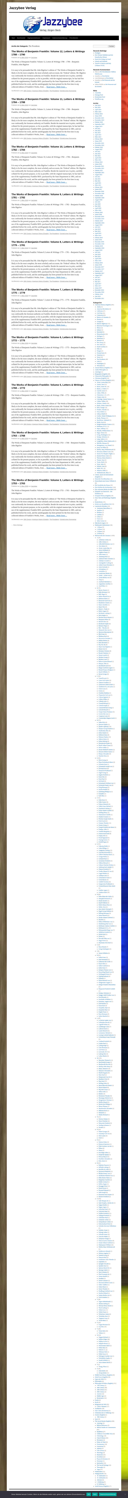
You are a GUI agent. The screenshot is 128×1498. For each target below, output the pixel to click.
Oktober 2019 (99, 221)
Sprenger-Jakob (103, 1270)
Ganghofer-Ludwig (104, 850)
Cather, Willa (100, 393)
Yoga (98, 1469)
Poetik (97, 1400)
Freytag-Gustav (103, 840)
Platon (100, 1150)
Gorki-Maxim (103, 880)
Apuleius (99, 510)
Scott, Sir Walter (101, 447)
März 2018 (98, 261)
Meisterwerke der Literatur (102, 535)
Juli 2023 (97, 128)
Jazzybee (34, 57)
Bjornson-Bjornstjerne (105, 632)
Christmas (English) (100, 378)
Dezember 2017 (99, 267)
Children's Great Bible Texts (105, 1434)
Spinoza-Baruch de (104, 1268)
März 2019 (98, 235)
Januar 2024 (98, 116)
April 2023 (98, 135)
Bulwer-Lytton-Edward (105, 661)
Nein (95, 1494)
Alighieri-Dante (103, 552)
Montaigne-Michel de (105, 1098)
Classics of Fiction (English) (103, 380)
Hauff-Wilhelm (103, 903)
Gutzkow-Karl (103, 892)
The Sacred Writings (102, 1465)
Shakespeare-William (105, 1245)
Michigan (99, 336)
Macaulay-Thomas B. (105, 1060)
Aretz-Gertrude (103, 567)
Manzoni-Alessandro (104, 1071)
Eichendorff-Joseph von (105, 766)
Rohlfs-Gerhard (103, 1182)
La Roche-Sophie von (105, 1020)
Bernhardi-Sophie (104, 624)
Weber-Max (102, 1348)
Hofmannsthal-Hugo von (106, 930)
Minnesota (100, 338)
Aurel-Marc (102, 586)
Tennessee (100, 355)
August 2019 (98, 225)
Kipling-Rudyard (103, 976)
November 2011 (99, 298)
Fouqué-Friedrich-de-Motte (106, 827)
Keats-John (102, 964)
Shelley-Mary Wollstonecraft (107, 1247)
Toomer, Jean (100, 460)
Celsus (99, 517)
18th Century (27, 91)
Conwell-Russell (103, 710)
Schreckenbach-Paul (104, 1224)
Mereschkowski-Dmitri (105, 1085)
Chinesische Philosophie (102, 376)
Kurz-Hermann (103, 1014)
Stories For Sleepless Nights (105, 454)
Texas (98, 357)
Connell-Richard (103, 703)
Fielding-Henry (103, 812)
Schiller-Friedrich (104, 1213)
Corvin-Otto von (103, 714)
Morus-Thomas (103, 1106)
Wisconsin (100, 365)
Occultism (100, 1457)
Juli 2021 (97, 177)
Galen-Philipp (103, 848)
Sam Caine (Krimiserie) (101, 1410)
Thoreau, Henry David (103, 458)
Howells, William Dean (103, 430)
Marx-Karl (102, 1075)
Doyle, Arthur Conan (103, 405)
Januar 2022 (98, 164)
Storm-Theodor (103, 1289)
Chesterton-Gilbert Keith (106, 684)
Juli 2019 (97, 227)
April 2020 (98, 208)
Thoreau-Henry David (105, 1306)
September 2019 (99, 223)
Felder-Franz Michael (105, 806)
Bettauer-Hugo (103, 626)
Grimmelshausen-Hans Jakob (107, 886)
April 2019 (98, 233)
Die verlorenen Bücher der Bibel (104, 489)
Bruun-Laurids (103, 655)
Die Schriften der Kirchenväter (103, 487)
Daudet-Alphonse (104, 726)
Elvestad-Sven (103, 768)
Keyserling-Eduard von (105, 972)
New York (100, 344)
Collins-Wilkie (103, 699)
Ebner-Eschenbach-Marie (106, 762)
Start (13, 38)
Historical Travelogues (103, 326)
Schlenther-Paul (103, 1217)
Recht (96, 1402)
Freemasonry (100, 1444)
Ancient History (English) (102, 368)
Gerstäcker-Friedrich (104, 861)
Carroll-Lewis (103, 678)
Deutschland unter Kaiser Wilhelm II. (105, 481)
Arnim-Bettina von (104, 577)
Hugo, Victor (100, 433)
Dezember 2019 (99, 216)
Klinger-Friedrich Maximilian (107, 984)
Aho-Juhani (102, 546)
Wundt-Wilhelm (103, 1360)
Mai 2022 (97, 156)
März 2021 (98, 185)
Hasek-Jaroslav (103, 901)
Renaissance (100, 1398)
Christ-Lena (102, 689)
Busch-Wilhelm (103, 672)
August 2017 (98, 275)
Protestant (99, 1461)
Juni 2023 (98, 130)
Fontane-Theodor (103, 823)
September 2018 (99, 248)
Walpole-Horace (103, 1343)
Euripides (101, 794)
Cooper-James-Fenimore (105, 712)
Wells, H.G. (100, 468)
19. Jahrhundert (101, 1478)
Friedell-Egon (103, 842)
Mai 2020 (97, 206)
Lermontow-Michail (104, 1033)
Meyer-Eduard (103, 1087)
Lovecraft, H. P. (103, 1052)
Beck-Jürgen (102, 615)
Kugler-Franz (102, 1012)
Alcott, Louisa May (102, 382)
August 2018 (98, 250)
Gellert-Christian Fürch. (105, 854)
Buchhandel (21, 38)
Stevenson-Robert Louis (105, 1282)
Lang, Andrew (101, 439)
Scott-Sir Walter (103, 1236)
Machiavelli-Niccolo (104, 1064)
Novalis (101, 1127)
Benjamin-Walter (103, 619)
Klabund (101, 978)
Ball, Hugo (102, 594)
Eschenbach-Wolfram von (106, 783)
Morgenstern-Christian (105, 1100)
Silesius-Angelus (103, 1253)
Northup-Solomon (104, 1125)
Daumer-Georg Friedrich (106, 728)
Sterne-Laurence (103, 1280)
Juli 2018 (97, 252)
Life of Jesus (100, 1450)
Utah (98, 361)
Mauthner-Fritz (103, 1079)
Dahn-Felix (102, 722)
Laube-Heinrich (103, 1031)
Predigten (97, 53)
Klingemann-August (104, 982)
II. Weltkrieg (100, 1484)
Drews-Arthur (103, 747)
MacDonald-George (104, 1062)
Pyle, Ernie (102, 1161)
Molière (101, 1094)
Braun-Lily (102, 649)
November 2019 (99, 219)
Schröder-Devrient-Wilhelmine (107, 1226)
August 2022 (98, 149)
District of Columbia (102, 317)
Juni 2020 (98, 204)
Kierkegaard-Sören (104, 974)
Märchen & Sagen (100, 523)
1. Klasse (99, 527)
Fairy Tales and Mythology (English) (105, 498)
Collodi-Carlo (103, 701)
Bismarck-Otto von (104, 630)
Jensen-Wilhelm (103, 953)
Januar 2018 (98, 265)
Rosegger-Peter (103, 1186)
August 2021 (98, 174)
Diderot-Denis (103, 739)
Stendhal (101, 1278)
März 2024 (98, 112)
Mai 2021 (97, 181)
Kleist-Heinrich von (104, 980)
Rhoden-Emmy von (104, 1173)
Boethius (99, 512)
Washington (100, 363)
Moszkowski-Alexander (105, 1108)
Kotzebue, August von (105, 1001)
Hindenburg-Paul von (105, 924)
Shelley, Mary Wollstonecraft (105, 449)
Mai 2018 (97, 256)
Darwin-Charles (103, 724)
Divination (100, 1440)
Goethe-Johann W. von (105, 871)
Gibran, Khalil (101, 414)
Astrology (99, 1423)
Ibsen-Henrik (102, 947)
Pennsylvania (100, 353)
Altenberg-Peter (103, 556)
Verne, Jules (100, 464)
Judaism (99, 1448)
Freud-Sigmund (103, 838)
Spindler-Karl (102, 1266)
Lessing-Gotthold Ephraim (106, 1035)
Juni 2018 (98, 254)
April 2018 (98, 258)
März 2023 (98, 137)
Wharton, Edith (101, 470)
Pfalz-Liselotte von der (105, 1146)
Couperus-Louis (103, 716)
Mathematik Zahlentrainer (102, 525)
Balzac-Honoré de (104, 596)
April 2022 (98, 158)
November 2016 (99, 292)
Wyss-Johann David (104, 1362)
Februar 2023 (99, 139)
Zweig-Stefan (102, 1373)
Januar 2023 (98, 141)
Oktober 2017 (99, 271)
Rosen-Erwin (102, 1188)
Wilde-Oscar (102, 1354)
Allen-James (102, 554)
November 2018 (99, 244)
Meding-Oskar (103, 1083)
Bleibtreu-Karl (103, 636)
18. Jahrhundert (101, 1476)
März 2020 (98, 210)
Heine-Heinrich (103, 915)
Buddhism (100, 1431)
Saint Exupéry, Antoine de (106, 1203)
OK (89, 1494)
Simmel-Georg (103, 1255)
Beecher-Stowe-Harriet (105, 617)
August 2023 (98, 126)
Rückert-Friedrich (104, 1196)
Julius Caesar (100, 521)
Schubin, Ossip (103, 1230)
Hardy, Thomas (101, 418)
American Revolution (103, 309)
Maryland (99, 332)
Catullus (99, 514)
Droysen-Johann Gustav (105, 752)
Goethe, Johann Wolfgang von (105, 416)
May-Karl (101, 1081)
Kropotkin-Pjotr (103, 1010)
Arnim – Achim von (104, 575)
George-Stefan (103, 856)
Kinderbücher (99, 502)
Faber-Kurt (102, 800)
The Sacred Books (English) (103, 1421)
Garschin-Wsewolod (104, 852)
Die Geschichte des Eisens (102, 485)
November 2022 (99, 145)
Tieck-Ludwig (103, 1308)
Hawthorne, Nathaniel (103, 420)
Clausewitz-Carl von (104, 695)
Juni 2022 (98, 153)
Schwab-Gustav (103, 1234)
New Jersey (100, 342)
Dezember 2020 (99, 191)
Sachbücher (98, 1408)
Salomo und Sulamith (101, 61)
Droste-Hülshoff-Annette (106, 749)
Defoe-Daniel (102, 733)
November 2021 (99, 168)
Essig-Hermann (103, 787)
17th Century (100, 1385)
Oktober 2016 (99, 294)
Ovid (100, 1138)
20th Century (100, 1392)
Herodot (101, 919)
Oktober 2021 (99, 170)
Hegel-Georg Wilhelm (105, 911)
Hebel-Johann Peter (104, 905)
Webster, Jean (101, 466)
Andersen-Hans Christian (106, 558)
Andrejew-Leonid (104, 561)
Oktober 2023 (99, 122)
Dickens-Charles (103, 737)
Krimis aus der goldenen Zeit (103, 504)
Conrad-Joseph (103, 705)
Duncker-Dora (103, 756)
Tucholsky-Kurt (103, 1316)
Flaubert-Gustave (103, 817)
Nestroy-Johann (103, 1119)
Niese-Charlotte (103, 1121)
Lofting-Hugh (103, 1045)
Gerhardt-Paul (103, 859)
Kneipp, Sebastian (102, 437)
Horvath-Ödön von (104, 938)
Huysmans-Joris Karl (105, 943)
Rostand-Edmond (103, 1190)
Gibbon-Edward (103, 863)
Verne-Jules (102, 1331)
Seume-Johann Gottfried (105, 1243)
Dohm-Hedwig (103, 741)
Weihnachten (98, 1471)
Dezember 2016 (99, 290)
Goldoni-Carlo (103, 875)
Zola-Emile (102, 1371)
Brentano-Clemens (104, 651)
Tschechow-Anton (104, 1314)
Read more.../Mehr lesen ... (57, 87)
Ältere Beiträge (17, 525)
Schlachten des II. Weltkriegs (103, 1413)
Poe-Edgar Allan (103, 1152)
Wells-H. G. (102, 1350)
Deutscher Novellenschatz (102, 479)
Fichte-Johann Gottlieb (105, 810)
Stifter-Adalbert (103, 1285)
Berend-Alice (102, 621)
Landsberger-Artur (104, 1026)
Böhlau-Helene (103, 640)
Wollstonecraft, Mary (103, 472)
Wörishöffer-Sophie (104, 1358)
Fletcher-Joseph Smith (105, 819)
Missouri (99, 340)
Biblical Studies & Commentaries (106, 1427)
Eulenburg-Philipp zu (105, 791)
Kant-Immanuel (103, 959)
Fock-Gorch (102, 821)
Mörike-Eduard (103, 1102)
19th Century (100, 1390)
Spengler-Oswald (103, 1264)
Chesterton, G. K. (102, 395)
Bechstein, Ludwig (104, 613)
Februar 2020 (99, 212)
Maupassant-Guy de (104, 1077)
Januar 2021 (98, 189)
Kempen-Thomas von (105, 970)
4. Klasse (99, 533)
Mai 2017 (97, 281)
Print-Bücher (73, 38)
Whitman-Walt (103, 1352)
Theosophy (100, 1467)
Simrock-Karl (102, 1257)
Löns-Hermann (103, 1047)
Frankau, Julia (103, 829)
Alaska (99, 307)
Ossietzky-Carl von (104, 1133)
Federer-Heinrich (103, 804)
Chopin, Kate (100, 397)
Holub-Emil (102, 934)
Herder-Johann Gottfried (105, 917)
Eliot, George (100, 407)
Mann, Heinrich (103, 1068)
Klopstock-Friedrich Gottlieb (107, 989)
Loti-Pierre (102, 1050)
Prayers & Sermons (102, 1459)
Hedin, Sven (100, 422)
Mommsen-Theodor (104, 1096)
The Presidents (54, 91)
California (100, 311)
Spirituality (100, 1463)
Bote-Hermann (103, 642)
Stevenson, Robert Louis (104, 451)
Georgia (99, 321)
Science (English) (100, 1415)
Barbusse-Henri (103, 598)
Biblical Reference (102, 1425)
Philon (100, 1148)
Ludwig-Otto (102, 1054)
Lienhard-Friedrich (104, 1041)
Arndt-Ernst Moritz (104, 573)
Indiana (99, 330)
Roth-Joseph (102, 1192)
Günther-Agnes (103, 890)
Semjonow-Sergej (104, 1238)
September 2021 (99, 172)
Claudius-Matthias (104, 693)
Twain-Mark (102, 1320)
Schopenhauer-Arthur (105, 1222)
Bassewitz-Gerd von (104, 600)
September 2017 (99, 273)
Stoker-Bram (102, 1287)
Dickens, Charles (101, 403)
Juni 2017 (98, 279)
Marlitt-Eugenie (103, 1073)
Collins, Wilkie (101, 401)
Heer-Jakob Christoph (105, 909)
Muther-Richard (103, 1115)
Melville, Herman (102, 443)
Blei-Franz (102, 634)
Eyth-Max (101, 796)
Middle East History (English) (103, 1375)
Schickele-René (103, 1211)
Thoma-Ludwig (103, 1303)
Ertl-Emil (101, 781)
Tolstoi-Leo (102, 1310)
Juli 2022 (97, 151)
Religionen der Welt (100, 1404)
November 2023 (99, 120)
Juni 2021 (98, 179)
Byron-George (103, 674)
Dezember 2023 (99, 118)
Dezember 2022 (99, 143)
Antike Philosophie (100, 370)
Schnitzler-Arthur (103, 1220)
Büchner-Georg (103, 657)
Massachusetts (101, 334)
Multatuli (101, 1113)
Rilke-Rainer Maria (104, 1178)
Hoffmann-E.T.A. (104, 928)
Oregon (99, 351)
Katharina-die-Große (104, 961)
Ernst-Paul (102, 779)
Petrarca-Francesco (104, 1144)
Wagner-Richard (103, 1337)
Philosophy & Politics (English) (104, 1383)
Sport (96, 1419)
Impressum (46, 38)
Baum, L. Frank (101, 389)
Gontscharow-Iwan (104, 877)
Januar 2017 (98, 288)
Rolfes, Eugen (103, 1184)
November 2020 (99, 193)
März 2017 (98, 286)
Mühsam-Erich (103, 1110)
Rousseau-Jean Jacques (105, 1194)
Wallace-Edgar (103, 1339)
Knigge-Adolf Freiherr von (106, 995)
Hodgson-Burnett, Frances (104, 424)
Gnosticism (100, 1446)
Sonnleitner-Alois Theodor (106, 1259)
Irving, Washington (102, 435)
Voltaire (101, 1333)
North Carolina (101, 347)
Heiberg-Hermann (104, 913)
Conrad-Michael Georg (105, 707)
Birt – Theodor (103, 628)
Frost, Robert (100, 412)
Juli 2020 (97, 202)
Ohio (98, 349)
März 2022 (98, 160)
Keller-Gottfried (103, 966)
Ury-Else (101, 1327)
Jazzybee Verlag (22, 8)
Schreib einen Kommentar (68, 91)
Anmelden (98, 93)
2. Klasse (99, 529)
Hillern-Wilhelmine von (105, 922)
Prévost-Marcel (103, 1157)
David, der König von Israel (103, 59)
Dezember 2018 (99, 242)
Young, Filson (103, 1366)
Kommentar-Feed (100, 97)
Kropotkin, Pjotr (103, 1008)
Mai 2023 (97, 132)
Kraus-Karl (102, 1005)
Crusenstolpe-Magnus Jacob (107, 718)
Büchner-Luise (103, 659)
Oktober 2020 (99, 195)
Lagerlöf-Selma (103, 1024)
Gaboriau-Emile (103, 846)
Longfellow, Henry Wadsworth (105, 441)
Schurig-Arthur (103, 1232)
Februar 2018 (99, 263)
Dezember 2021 (99, 166)
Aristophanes (102, 569)
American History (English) (40, 91)
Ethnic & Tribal (101, 1442)
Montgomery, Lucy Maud (104, 445)
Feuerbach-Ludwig (104, 808)
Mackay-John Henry (104, 1066)
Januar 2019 (98, 240)
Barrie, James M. (101, 386)
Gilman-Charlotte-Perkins (106, 865)
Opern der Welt (99, 1379)
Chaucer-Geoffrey (104, 682)
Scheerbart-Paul (103, 1209)
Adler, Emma (102, 542)
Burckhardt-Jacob (104, 666)
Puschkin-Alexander (104, 1159)
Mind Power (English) (101, 1377)
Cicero (99, 519)
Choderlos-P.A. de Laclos (106, 687)
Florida (99, 319)
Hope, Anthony (101, 428)
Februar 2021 (99, 187)
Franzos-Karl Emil (104, 833)
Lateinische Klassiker (101, 506)
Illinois (99, 328)
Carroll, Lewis (101, 391)
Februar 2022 (99, 162)
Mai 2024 (97, 107)
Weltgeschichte (99, 1473)
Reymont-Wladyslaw (105, 1171)
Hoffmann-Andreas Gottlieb (106, 926)
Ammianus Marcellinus (103, 508)
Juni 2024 (98, 105)
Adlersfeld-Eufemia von (105, 544)
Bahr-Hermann (103, 592)
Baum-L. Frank (103, 609)
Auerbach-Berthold (104, 582)
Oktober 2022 (99, 147)
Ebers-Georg (102, 760)
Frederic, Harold (101, 409)
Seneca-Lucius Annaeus (105, 1241)
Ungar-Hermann (103, 1324)
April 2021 (98, 183)
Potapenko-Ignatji (104, 1154)
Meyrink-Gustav (103, 1089)
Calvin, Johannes (101, 1406)
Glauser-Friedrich (104, 869)
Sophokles (102, 1261)
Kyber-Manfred (103, 1016)
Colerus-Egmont (103, 697)
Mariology (100, 1452)
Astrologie (98, 372)
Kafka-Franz (102, 957)
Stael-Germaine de (104, 1274)
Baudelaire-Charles (104, 603)
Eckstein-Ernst (103, 764)
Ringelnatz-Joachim (104, 1180)
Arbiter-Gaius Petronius (105, 565)
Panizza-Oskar (103, 1142)
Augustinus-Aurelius (104, 584)
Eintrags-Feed (99, 95)
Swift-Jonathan (103, 1297)
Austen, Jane (100, 384)
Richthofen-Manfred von (106, 1175)
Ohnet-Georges (103, 1131)
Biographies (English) (101, 374)
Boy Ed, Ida (102, 645)
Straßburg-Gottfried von (105, 1291)
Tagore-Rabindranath (105, 1301)
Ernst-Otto (102, 777)
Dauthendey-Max (103, 731)
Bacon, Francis (103, 590)
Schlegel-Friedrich (104, 1215)
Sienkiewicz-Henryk (104, 1251)
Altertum (99, 1480)
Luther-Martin (103, 1056)
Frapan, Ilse (102, 835)
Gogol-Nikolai (103, 873)
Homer (101, 936)
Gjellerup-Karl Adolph (105, 867)
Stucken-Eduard (103, 1293)
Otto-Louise (102, 1136)
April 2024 (98, 109)
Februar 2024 (99, 114)
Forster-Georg (103, 825)
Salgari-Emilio (103, 1205)
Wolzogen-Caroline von (105, 1356)
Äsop (100, 579)
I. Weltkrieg (100, 1482)
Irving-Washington (104, 949)
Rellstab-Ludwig (103, 1167)
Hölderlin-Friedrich (104, 932)
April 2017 (98, 284)
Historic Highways (102, 323)
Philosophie (98, 1381)
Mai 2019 (97, 231)
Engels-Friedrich (103, 775)
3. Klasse (99, 531)
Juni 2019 (98, 229)
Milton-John (102, 1092)
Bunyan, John (102, 663)
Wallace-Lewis (103, 1341)
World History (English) (102, 1486)
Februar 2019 (99, 237)
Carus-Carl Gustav (104, 680)
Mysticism (100, 1455)
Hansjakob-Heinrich (104, 898)
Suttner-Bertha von (104, 1295)
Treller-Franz (102, 1312)
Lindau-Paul (102, 1043)
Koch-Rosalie (102, 997)
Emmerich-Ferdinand (105, 770)
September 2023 (99, 124)
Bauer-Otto (102, 607)
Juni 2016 (98, 296)
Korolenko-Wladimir (104, 999)
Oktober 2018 (99, 246)
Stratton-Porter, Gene (103, 456)
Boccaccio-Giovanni (104, 638)
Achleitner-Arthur (104, 540)
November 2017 (99, 269)
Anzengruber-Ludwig (105, 563)
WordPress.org (99, 99)
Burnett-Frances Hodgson (106, 670)
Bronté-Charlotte (103, 653)
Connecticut (100, 315)
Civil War (99, 313)
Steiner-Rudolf (103, 1276)
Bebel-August (103, 611)
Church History (101, 1438)
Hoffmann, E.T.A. (102, 426)
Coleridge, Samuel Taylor (104, 399)
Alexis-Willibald (103, 550)
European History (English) (103, 496)
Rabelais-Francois (104, 1165)
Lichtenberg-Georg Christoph (107, 1037)
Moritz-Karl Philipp (104, 1104)
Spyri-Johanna (103, 1272)
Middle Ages (100, 1396)
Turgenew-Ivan (103, 1318)
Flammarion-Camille (104, 815)
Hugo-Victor (102, 940)
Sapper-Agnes (103, 1207)
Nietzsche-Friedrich (104, 1123)
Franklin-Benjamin (104, 831)
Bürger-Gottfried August (105, 668)
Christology (100, 1436)
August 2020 (98, 200)
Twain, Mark (100, 462)
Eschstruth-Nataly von (105, 785)
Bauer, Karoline (103, 605)
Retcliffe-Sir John (104, 1169)
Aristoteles (102, 571)
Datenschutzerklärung (59, 38)
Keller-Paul (102, 968)
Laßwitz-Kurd (103, 1029)
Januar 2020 (98, 214)
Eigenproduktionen (34, 38)
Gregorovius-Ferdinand (105, 884)
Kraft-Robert (102, 1003)
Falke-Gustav (102, 802)
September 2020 (99, 198)
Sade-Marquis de (103, 1201)
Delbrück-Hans (103, 735)
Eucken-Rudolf (103, 789)
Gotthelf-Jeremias (104, 882)
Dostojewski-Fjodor (104, 743)
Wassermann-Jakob (104, 1345)
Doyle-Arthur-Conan (104, 745)
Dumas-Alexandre (104, 754)
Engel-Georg (102, 773)
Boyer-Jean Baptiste (104, 647)
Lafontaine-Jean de (104, 1022)
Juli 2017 (97, 277)
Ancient (99, 1394)
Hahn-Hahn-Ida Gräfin (105, 896)
